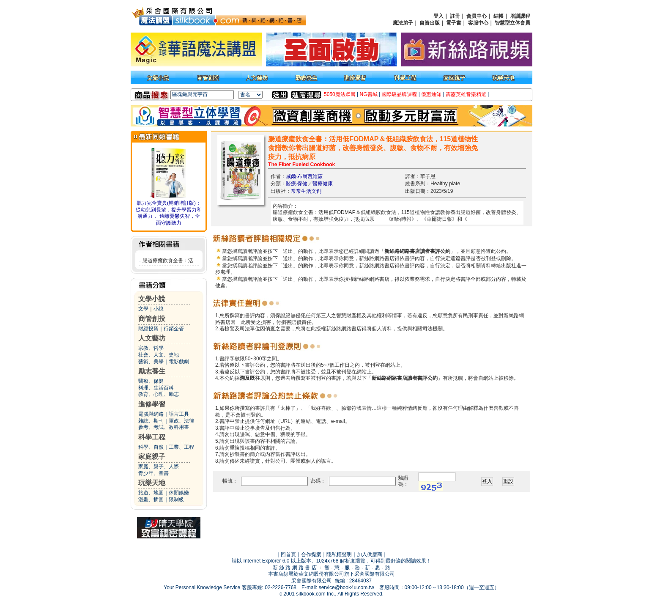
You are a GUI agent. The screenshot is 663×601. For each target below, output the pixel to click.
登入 (438, 16)
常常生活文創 (306, 191)
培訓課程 (520, 16)
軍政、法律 (181, 421)
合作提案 (311, 554)
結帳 (498, 16)
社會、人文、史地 (158, 355)
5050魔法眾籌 (340, 94)
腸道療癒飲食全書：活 (167, 260)
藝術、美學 (151, 362)
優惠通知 (431, 94)
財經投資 (148, 329)
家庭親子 (151, 456)
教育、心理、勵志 (158, 394)
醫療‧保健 (296, 184)
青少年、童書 (153, 473)
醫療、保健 (151, 381)
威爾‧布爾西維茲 (304, 176)
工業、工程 (181, 447)
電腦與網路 (151, 414)
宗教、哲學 (151, 348)
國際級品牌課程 (399, 94)
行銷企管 (174, 329)
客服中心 (478, 23)
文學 (143, 309)
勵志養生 (151, 371)
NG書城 (369, 94)
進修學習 (151, 404)
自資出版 (429, 23)
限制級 (176, 499)
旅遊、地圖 (151, 493)
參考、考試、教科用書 (163, 427)
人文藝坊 (151, 338)
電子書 (453, 23)
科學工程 (151, 437)
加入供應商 (369, 554)
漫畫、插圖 (151, 499)
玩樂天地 (151, 482)
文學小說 (151, 298)
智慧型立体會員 (512, 23)
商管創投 (151, 318)
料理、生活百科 (156, 388)
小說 (158, 309)
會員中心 (476, 16)
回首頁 (288, 554)
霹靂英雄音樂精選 (466, 94)
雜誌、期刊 (151, 421)
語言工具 (179, 414)
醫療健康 (322, 184)
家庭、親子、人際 (158, 466)
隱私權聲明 (339, 554)
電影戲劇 (179, 362)
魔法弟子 (403, 23)
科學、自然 (151, 447)
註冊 (455, 16)
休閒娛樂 (179, 493)
